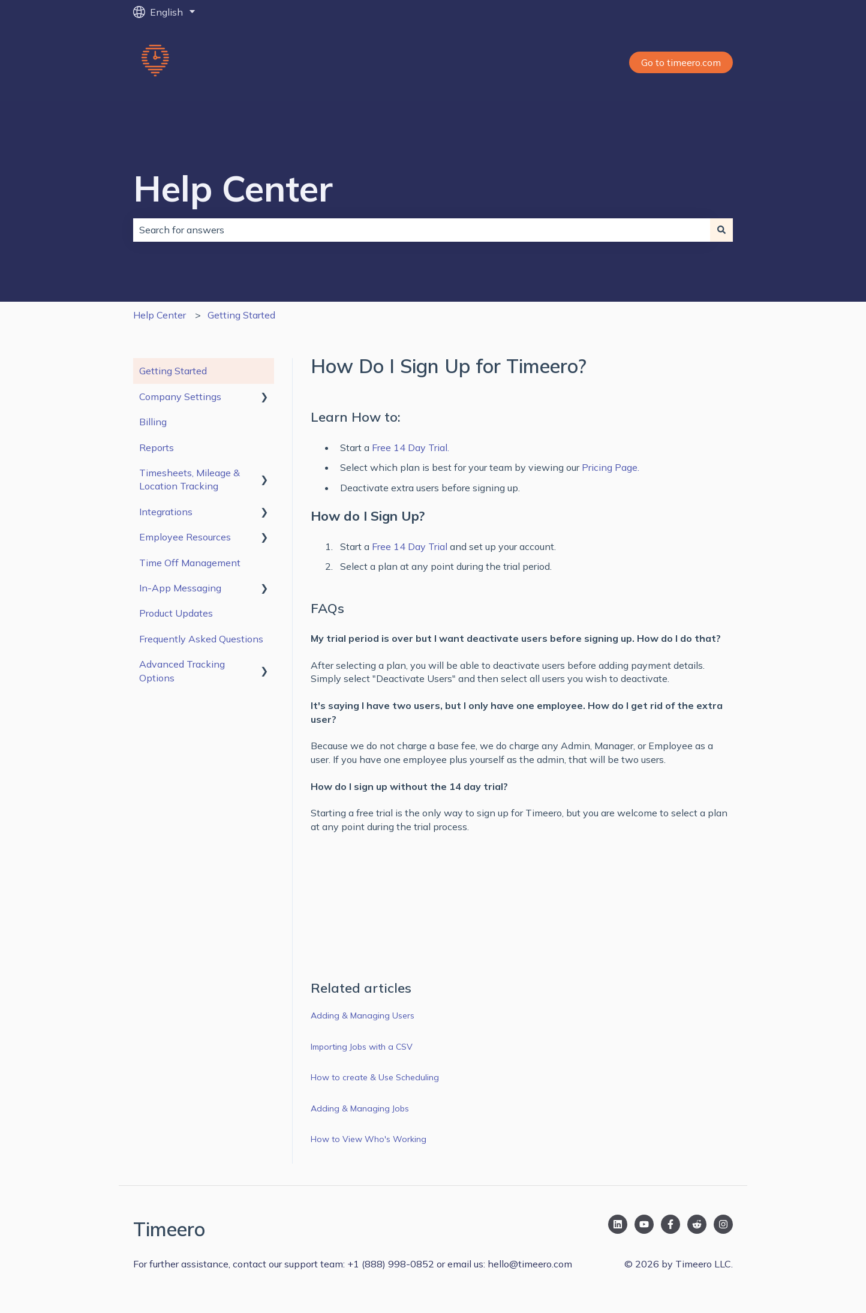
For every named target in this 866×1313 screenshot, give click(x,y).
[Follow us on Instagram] (723, 1224)
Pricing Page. (610, 467)
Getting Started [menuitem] (173, 371)
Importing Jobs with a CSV (362, 1046)
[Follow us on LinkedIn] (617, 1224)
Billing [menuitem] (153, 422)
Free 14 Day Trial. (410, 447)
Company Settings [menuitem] (180, 396)
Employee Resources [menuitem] (185, 537)
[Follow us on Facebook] (670, 1224)
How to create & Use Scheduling (375, 1077)
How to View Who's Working (368, 1139)
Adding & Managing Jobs (361, 1108)
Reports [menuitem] (156, 447)
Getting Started (241, 315)
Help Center (233, 188)
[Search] (721, 229)
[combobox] (421, 229)
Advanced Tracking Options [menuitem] (182, 670)
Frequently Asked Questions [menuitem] (201, 639)
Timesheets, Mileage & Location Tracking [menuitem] (189, 479)
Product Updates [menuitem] (176, 613)
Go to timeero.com (681, 62)
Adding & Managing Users (362, 1015)
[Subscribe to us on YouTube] (644, 1224)
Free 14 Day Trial (409, 546)
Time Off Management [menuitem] (189, 563)
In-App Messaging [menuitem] (180, 588)
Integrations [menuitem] (166, 512)
